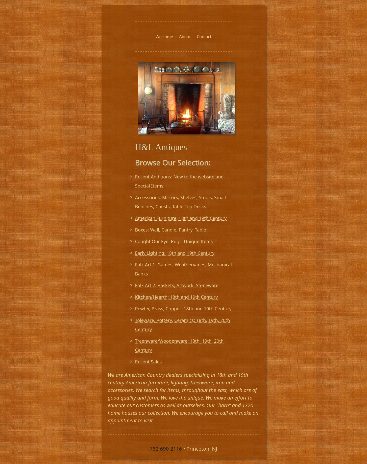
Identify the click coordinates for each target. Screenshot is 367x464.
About (184, 36)
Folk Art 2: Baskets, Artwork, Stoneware (177, 285)
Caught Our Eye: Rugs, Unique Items (174, 241)
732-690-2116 (166, 448)
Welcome (164, 36)
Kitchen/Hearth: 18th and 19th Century (176, 297)
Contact (204, 36)
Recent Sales (148, 362)
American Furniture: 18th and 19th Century (181, 218)
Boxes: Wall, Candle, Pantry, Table (170, 230)
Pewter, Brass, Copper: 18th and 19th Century (183, 309)
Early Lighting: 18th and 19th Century (175, 253)
